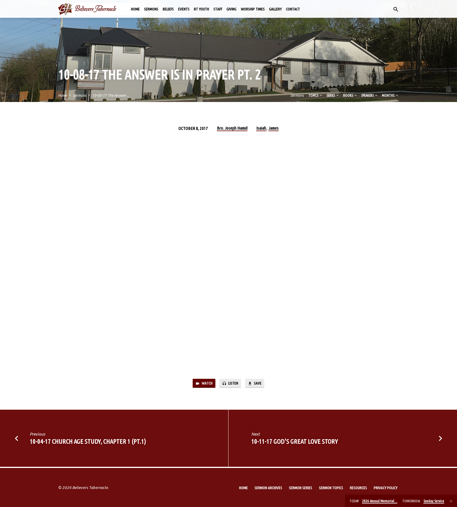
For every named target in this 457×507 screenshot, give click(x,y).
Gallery (275, 9)
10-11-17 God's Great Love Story (294, 442)
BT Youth (201, 9)
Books (350, 95)
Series (333, 95)
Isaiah (261, 128)
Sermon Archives (268, 487)
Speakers (369, 95)
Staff (217, 9)
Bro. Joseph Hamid (232, 128)
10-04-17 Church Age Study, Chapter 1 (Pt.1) (88, 442)
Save (257, 384)
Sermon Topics (331, 487)
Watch (201, 384)
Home (135, 9)
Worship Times (253, 9)
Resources (358, 487)
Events (183, 9)
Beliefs (168, 9)
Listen (231, 384)
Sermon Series (300, 487)
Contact (293, 9)
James (273, 128)
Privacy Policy (385, 487)
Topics (315, 95)
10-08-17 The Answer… (110, 95)
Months (390, 95)
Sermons (151, 9)
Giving (231, 9)
